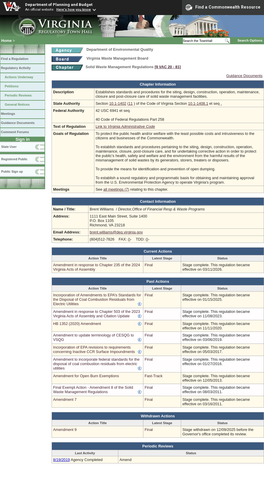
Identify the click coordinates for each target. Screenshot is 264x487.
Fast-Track (154, 376)
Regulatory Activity (16, 68)
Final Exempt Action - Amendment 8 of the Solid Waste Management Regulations (93, 389)
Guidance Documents (18, 123)
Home (6, 40)
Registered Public (14, 159)
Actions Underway (19, 77)
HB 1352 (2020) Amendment (77, 323)
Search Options (250, 40)
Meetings (8, 113)
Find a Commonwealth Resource (223, 7)
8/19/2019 (61, 459)
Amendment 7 (65, 399)
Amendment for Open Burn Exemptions (86, 376)
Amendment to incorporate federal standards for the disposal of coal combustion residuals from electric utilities (96, 363)
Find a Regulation (14, 59)
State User (9, 146)
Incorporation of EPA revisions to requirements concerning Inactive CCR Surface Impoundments (94, 349)
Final (149, 265)
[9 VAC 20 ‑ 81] (168, 67)
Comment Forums (15, 132)
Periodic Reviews (18, 95)
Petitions (12, 86)
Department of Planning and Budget (58, 4)
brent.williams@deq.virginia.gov (116, 232)
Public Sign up (12, 171)
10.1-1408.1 (198, 103)
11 (131, 103)
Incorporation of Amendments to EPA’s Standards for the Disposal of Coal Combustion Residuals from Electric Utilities (97, 299)
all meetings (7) (116, 189)
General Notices (17, 104)
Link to (125, 126)
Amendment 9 (65, 429)
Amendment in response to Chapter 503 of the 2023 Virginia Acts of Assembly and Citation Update (96, 313)
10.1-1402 (117, 103)
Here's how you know (73, 9)
